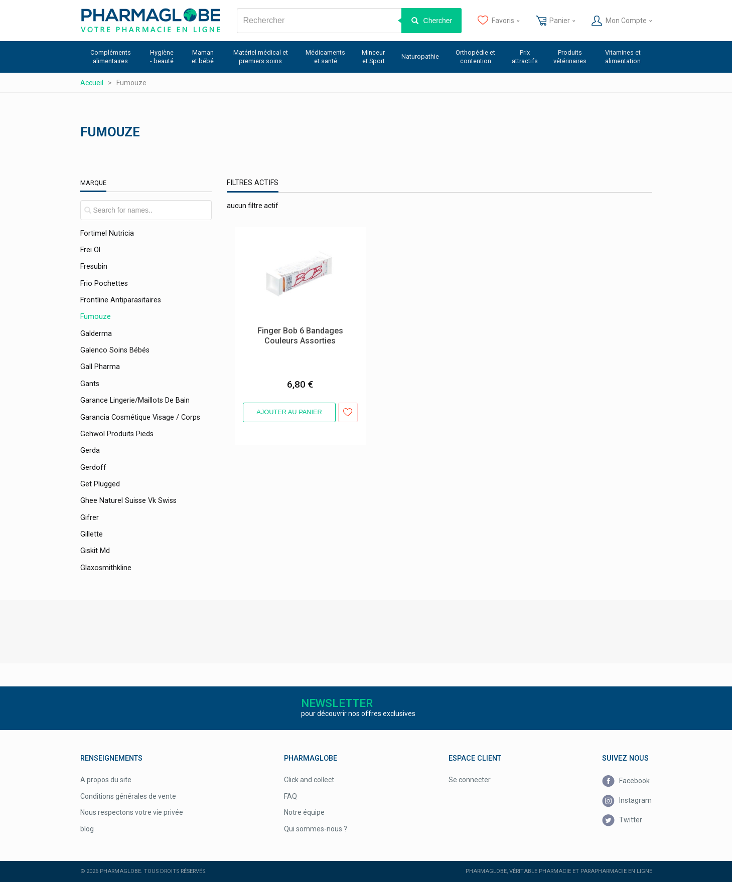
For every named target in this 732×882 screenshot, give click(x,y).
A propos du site (105, 780)
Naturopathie (420, 56)
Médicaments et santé (325, 57)
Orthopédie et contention (475, 57)
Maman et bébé (203, 57)
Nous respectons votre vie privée (131, 812)
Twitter (622, 820)
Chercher (438, 21)
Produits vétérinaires (570, 57)
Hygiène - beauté (162, 57)
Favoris (498, 21)
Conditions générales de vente (128, 796)
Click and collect (309, 780)
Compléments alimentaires (110, 57)
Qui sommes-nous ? (315, 829)
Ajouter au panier (289, 412)
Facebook (626, 781)
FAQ (290, 796)
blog (87, 829)
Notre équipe (304, 812)
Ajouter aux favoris (348, 412)
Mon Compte (622, 21)
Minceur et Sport (373, 57)
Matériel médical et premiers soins (260, 57)
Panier (555, 21)
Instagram (627, 800)
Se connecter (470, 780)
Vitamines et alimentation (623, 57)
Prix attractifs (525, 57)
